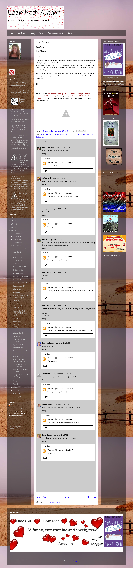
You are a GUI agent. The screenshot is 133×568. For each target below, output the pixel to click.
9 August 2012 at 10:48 (65, 257)
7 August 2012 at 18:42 (55, 239)
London (82, 134)
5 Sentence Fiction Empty (19, 82)
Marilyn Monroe (18, 348)
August (15, 246)
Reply (44, 154)
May (14, 387)
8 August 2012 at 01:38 (62, 343)
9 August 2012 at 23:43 (65, 358)
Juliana (76, 134)
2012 (13, 230)
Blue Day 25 (17, 263)
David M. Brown (48, 343)
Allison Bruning (47, 404)
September (16, 243)
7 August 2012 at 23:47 (58, 305)
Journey (15, 330)
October (16, 239)
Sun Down (16, 336)
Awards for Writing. (36, 33)
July (14, 381)
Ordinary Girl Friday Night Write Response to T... (21, 313)
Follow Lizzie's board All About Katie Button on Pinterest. (113, 85)
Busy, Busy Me (18, 356)
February (16, 397)
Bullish (44, 239)
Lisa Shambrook (48, 147)
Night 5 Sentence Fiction (21, 276)
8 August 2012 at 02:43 (61, 404)
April (15, 390)
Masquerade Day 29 (19, 249)
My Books (21, 33)
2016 (13, 217)
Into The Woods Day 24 (20, 267)
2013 (13, 227)
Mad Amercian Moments (55, 33)
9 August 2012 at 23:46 (65, 419)
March (15, 394)
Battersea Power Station (61, 134)
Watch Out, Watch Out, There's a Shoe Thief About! (20, 306)
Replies (47, 158)
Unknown (51, 162)
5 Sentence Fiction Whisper (22, 101)
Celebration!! (17, 318)
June (14, 384)
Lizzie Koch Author (34, 13)
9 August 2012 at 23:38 (65, 327)
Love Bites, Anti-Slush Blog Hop (23, 156)
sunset (88, 134)
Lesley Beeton (47, 435)
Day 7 (72, 134)
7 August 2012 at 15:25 (59, 178)
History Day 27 (18, 257)
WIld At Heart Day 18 (20, 283)
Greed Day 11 (17, 321)
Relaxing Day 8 (18, 333)
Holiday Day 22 (18, 273)
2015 (13, 221)
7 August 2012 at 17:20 (58, 209)
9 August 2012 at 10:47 (65, 193)
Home (11, 33)
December (16, 233)
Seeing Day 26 (17, 260)
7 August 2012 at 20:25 (58, 272)
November (16, 236)
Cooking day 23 (18, 270)
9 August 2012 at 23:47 (65, 450)
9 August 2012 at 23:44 (65, 388)
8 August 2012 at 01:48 (64, 374)
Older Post (91, 497)
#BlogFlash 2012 (46, 134)
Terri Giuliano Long (49, 374)
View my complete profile (17, 408)
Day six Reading (18, 344)
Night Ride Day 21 (19, 279)
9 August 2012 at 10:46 (65, 162)
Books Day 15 (17, 292)
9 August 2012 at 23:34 (65, 287)
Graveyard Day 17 (19, 286)
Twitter (70, 33)
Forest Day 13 (17, 301)
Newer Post (41, 497)
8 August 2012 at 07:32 (60, 435)
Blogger (75, 561)
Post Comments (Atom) (52, 502)
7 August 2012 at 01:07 (62, 147)
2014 (13, 224)
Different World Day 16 (20, 289)
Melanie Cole (46, 178)
